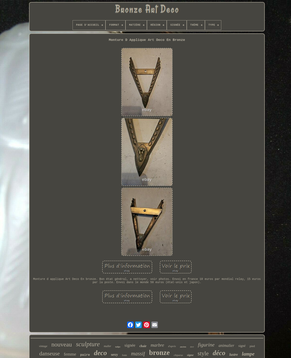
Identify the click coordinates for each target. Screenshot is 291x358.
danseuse (49, 353)
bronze (159, 353)
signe (190, 355)
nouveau (61, 344)
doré (192, 347)
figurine (206, 345)
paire (85, 355)
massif (138, 354)
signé (242, 346)
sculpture (88, 344)
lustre (233, 355)
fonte (124, 355)
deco (100, 353)
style (203, 353)
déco (219, 353)
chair (143, 346)
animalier (226, 345)
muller (107, 346)
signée (129, 345)
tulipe (117, 346)
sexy (114, 354)
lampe (248, 354)
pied (252, 346)
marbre (157, 345)
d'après (172, 346)
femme (70, 354)
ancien (183, 346)
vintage (43, 346)
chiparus (178, 355)
